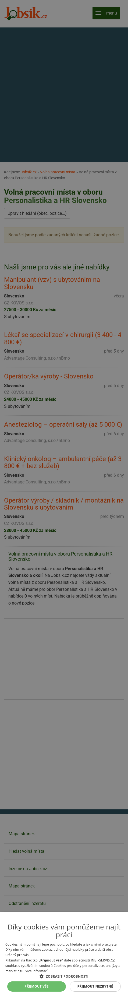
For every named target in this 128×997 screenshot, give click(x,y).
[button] (64, 976)
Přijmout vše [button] (36, 986)
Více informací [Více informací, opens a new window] (36, 971)
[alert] (64, 498)
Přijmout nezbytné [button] (95, 986)
